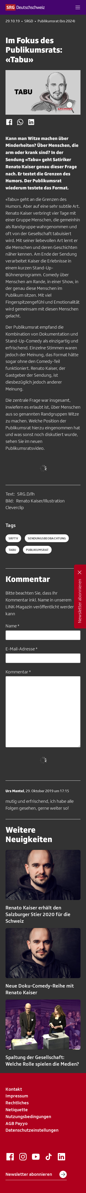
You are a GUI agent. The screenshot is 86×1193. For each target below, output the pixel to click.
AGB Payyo (17, 1123)
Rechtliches (17, 1102)
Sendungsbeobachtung (47, 538)
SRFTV (13, 538)
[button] (77, 7)
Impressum (17, 1095)
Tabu (12, 550)
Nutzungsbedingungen (28, 1116)
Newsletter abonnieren (36, 1174)
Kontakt (14, 1089)
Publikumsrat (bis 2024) (56, 21)
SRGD (28, 21)
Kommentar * (18, 671)
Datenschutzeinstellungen (32, 1130)
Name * (12, 625)
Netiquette (17, 1109)
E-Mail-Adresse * (21, 648)
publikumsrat (37, 550)
